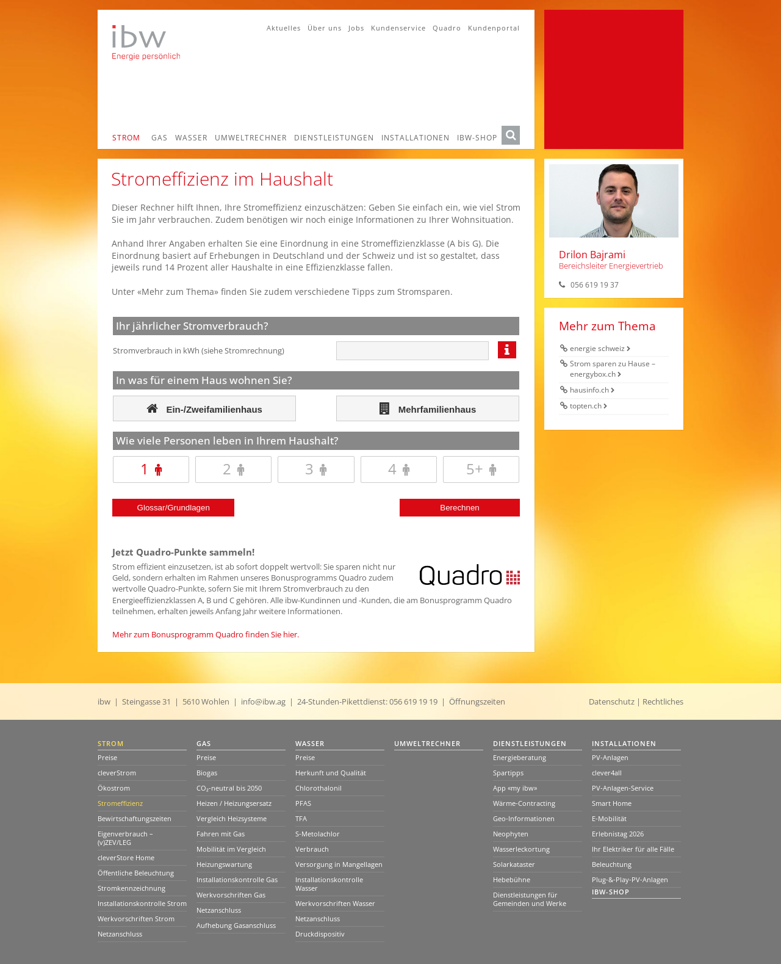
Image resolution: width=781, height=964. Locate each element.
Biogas (206, 772)
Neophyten (510, 833)
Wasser (191, 137)
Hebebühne (511, 879)
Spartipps (508, 772)
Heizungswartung (224, 864)
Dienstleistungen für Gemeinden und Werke (529, 899)
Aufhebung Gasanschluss (236, 925)
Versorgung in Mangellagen (339, 864)
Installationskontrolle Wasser (329, 884)
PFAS (303, 803)
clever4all (607, 772)
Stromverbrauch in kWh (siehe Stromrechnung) (198, 350)
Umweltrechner (251, 137)
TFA (301, 818)
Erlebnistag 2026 (618, 833)
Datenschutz (612, 701)
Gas (159, 137)
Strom (126, 137)
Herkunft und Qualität (330, 772)
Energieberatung (519, 757)
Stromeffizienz (120, 803)
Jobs (356, 27)
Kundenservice (398, 27)
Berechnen (459, 507)
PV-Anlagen (610, 757)
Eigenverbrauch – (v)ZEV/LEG (125, 838)
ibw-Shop (477, 137)
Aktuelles (284, 27)
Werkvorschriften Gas (230, 894)
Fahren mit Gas (220, 833)
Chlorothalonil (318, 787)
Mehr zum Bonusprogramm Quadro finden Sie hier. (205, 634)
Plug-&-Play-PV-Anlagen (630, 879)
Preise (107, 757)
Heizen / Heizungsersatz (234, 803)
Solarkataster (514, 864)
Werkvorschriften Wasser (335, 903)
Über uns (325, 27)
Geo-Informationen (524, 818)
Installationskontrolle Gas (237, 879)
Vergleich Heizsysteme (231, 818)
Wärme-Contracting (524, 803)
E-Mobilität (609, 818)
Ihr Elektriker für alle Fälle (633, 848)
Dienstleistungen (334, 137)
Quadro (447, 27)
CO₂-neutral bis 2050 (229, 787)
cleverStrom (117, 772)
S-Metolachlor (317, 833)
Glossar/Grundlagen (173, 507)
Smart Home (612, 803)
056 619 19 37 (594, 285)
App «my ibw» (515, 787)
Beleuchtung (612, 864)
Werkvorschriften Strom (136, 918)
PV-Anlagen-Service (622, 787)
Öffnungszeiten (477, 701)
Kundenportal (494, 27)
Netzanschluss (120, 933)
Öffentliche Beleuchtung (136, 872)
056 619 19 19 (413, 701)
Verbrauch (312, 848)
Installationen (415, 137)
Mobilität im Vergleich (231, 848)
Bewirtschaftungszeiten (134, 818)
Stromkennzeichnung (131, 888)
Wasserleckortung (521, 848)
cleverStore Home (126, 857)
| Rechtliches (659, 701)
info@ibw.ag (263, 701)
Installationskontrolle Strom (142, 903)
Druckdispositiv (320, 933)
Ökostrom (114, 787)
